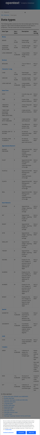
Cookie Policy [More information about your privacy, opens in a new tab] (8, 430)
